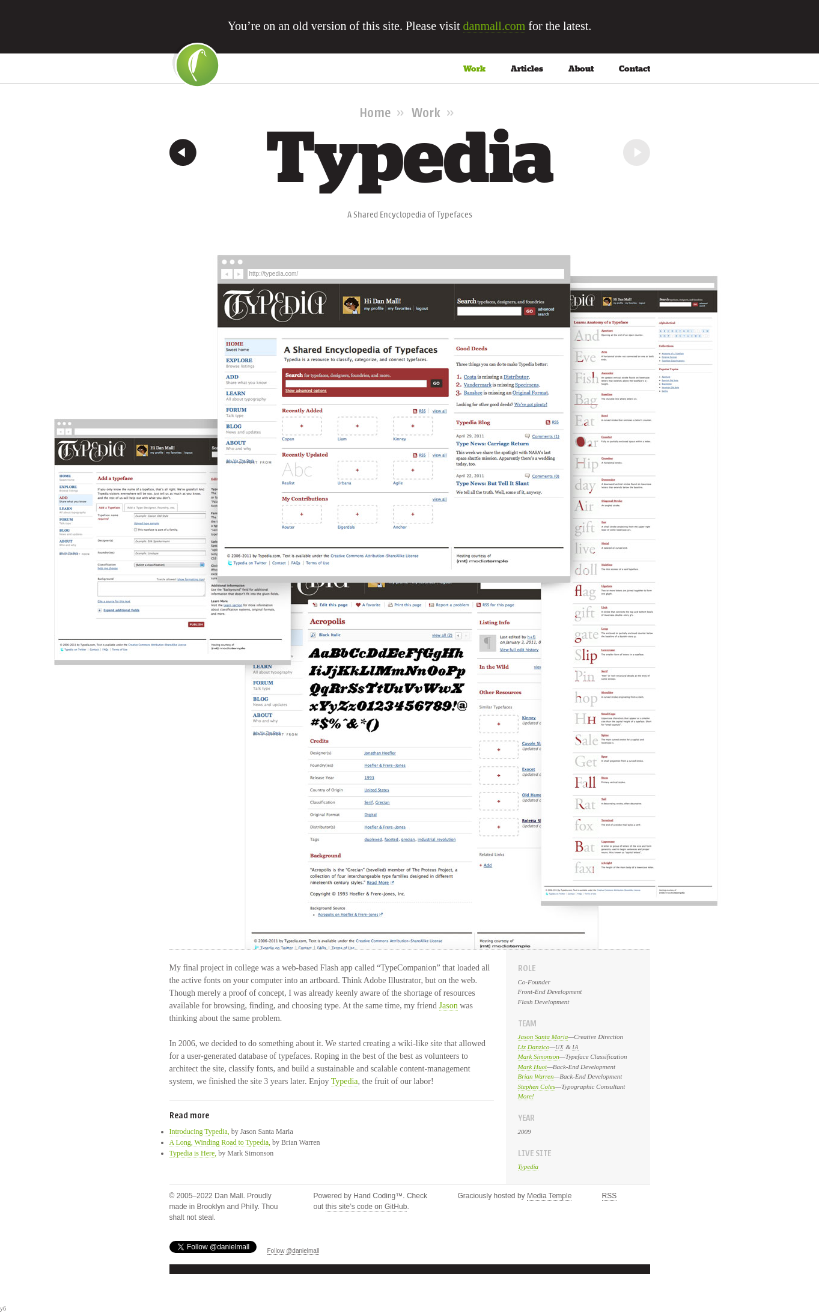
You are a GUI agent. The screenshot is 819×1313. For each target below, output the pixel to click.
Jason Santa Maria (543, 1036)
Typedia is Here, (193, 1153)
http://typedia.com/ (274, 273)
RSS (609, 1196)
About (581, 68)
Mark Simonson (538, 1056)
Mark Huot (532, 1066)
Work (474, 68)
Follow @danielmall (293, 1251)
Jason (448, 1005)
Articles (527, 68)
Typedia (344, 1081)
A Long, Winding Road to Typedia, (220, 1142)
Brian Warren (536, 1076)
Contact (634, 68)
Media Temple (549, 1196)
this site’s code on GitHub (366, 1206)
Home (375, 112)
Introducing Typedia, (199, 1131)
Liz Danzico (534, 1046)
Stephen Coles (537, 1086)
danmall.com (494, 25)
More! (526, 1096)
